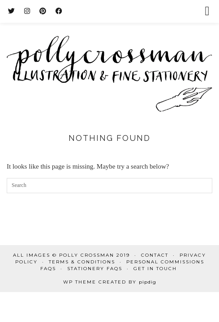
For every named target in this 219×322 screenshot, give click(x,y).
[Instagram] (27, 11)
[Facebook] (59, 11)
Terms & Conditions (82, 262)
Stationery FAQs (94, 268)
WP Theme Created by (109, 282)
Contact (154, 255)
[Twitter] (11, 11)
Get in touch (155, 268)
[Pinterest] (43, 11)
